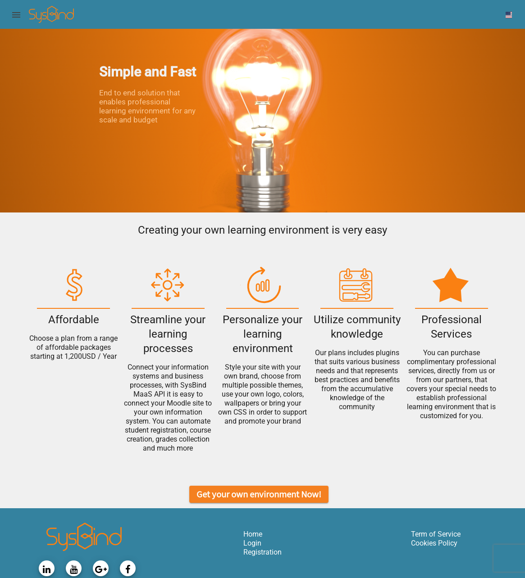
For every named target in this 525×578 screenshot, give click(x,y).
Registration (262, 552)
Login (252, 543)
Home (252, 534)
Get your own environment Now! (258, 494)
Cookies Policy (434, 543)
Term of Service (436, 534)
